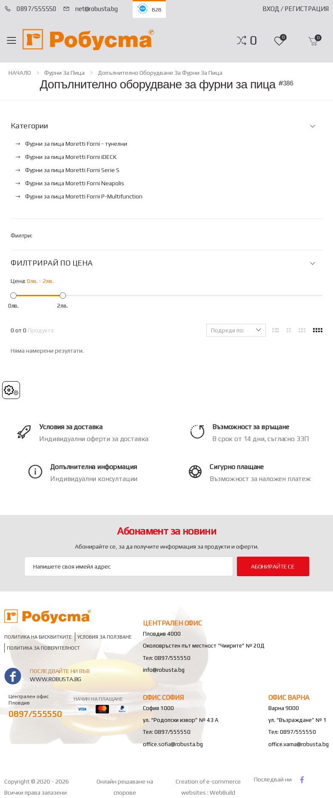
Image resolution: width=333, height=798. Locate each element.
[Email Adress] (128, 566)
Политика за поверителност (43, 648)
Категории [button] (29, 126)
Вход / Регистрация (295, 8)
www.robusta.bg (55, 679)
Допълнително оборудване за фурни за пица (160, 72)
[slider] (13, 295)
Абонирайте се (273, 566)
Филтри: (21, 235)
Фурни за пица (64, 72)
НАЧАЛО (20, 72)
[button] (253, 40)
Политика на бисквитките (37, 637)
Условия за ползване (104, 637)
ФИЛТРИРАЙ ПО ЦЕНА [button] (52, 263)
